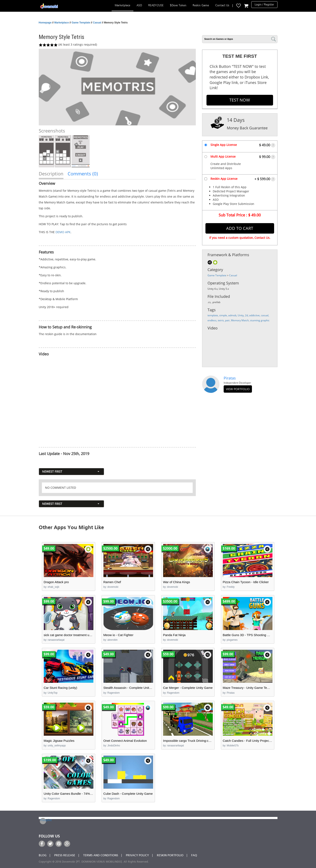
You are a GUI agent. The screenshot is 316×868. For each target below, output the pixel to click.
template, (213, 315)
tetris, (221, 320)
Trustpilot (43, 820)
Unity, (241, 315)
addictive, (255, 315)
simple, (223, 315)
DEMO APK (63, 232)
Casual (97, 22)
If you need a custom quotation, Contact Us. (239, 238)
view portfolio (238, 389)
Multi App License (223, 156)
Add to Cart (239, 228)
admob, (233, 315)
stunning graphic (260, 320)
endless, (213, 320)
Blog (42, 855)
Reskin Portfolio (170, 855)
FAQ (194, 855)
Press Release (64, 855)
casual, (265, 315)
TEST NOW (239, 100)
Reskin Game (201, 5)
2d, (247, 315)
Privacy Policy (137, 855)
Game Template (81, 22)
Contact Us (222, 5)
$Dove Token (178, 5)
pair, (228, 320)
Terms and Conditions (100, 855)
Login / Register (264, 4)
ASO (139, 5)
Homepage (45, 22)
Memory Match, (240, 320)
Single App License (223, 145)
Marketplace (122, 5)
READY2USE (156, 5)
